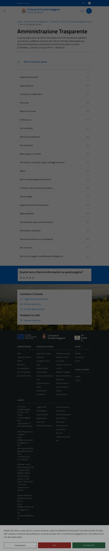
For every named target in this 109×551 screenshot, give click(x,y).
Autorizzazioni (42, 372)
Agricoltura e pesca (44, 353)
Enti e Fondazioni (23, 372)
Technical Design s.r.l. (33, 544)
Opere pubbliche (27, 213)
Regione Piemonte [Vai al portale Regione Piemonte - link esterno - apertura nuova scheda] (23, 3)
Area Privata (22, 529)
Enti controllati (26, 128)
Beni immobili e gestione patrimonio (35, 179)
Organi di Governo (24, 357)
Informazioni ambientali (30, 230)
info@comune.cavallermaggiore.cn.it (25, 441)
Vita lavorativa (61, 394)
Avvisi (77, 360)
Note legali (60, 421)
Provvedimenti (26, 145)
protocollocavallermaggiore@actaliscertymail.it (25, 451)
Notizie (78, 353)
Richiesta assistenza (44, 425)
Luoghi (77, 376)
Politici (19, 360)
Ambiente (40, 357)
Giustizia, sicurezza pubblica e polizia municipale (63, 357)
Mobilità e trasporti (63, 372)
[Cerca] (89, 11)
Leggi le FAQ (41, 407)
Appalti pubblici (42, 368)
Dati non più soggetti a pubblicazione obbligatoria (41, 256)
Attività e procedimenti (30, 136)
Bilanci (23, 170)
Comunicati (79, 357)
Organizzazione (26, 85)
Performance (25, 119)
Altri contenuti (26, 247)
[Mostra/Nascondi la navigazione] (4, 10)
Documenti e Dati (24, 375)
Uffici (19, 353)
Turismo (59, 390)
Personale (24, 102)
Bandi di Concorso (28, 111)
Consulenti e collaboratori (31, 94)
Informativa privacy (63, 414)
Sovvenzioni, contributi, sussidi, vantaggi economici (42, 162)
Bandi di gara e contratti (30, 153)
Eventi (77, 380)
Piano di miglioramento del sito (63, 437)
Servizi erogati (26, 196)
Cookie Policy (61, 418)
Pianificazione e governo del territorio (36, 222)
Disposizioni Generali (29, 77)
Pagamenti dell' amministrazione (34, 205)
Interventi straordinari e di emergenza (36, 239)
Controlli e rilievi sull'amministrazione (36, 188)
